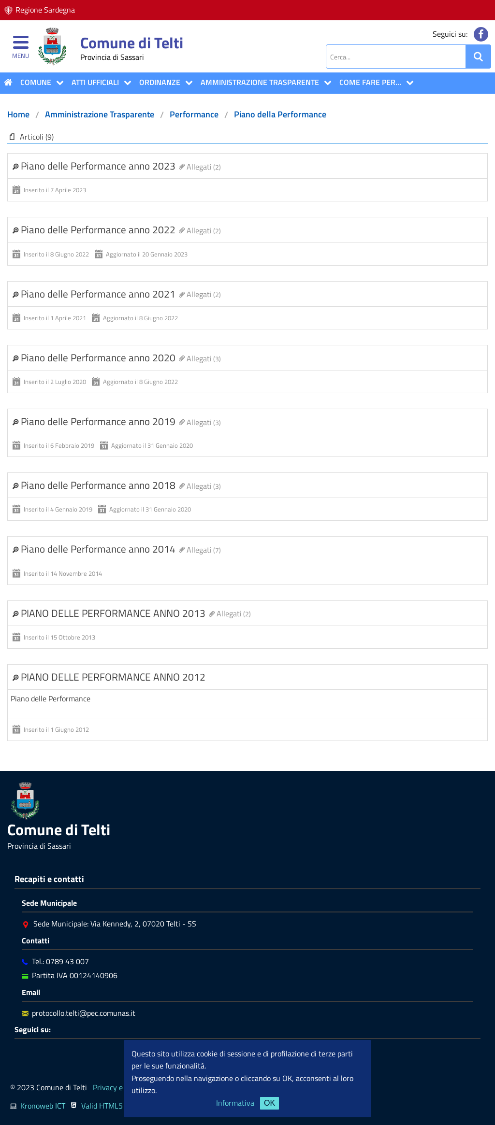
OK (269, 1103)
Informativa (235, 1103)
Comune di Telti (131, 42)
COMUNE (35, 82)
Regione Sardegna (45, 9)
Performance (194, 114)
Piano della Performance (280, 114)
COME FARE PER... (370, 82)
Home (18, 114)
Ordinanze (159, 82)
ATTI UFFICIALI (95, 82)
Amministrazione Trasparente (260, 82)
